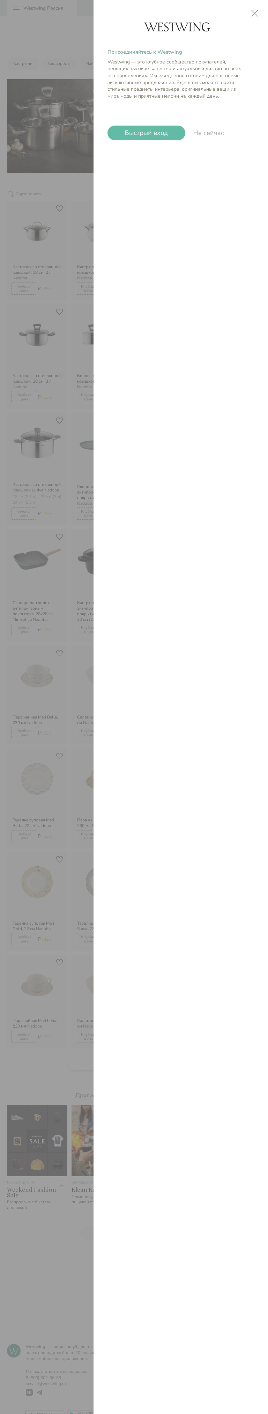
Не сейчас (208, 133)
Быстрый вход (146, 132)
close (254, 13)
